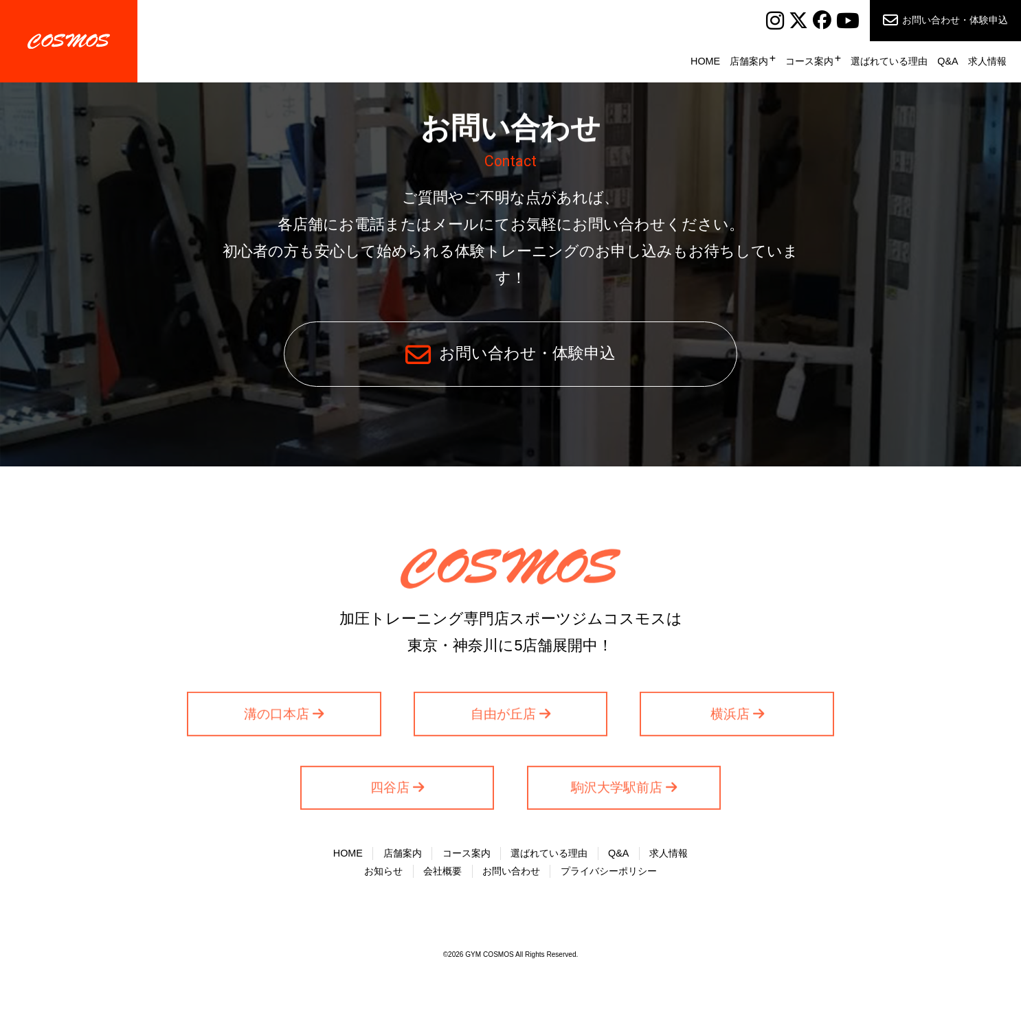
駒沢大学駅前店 (616, 790)
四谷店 (389, 790)
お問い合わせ (511, 871)
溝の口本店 (276, 717)
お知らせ (383, 871)
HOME (705, 61)
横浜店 (730, 717)
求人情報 (987, 61)
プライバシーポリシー (609, 871)
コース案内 (809, 61)
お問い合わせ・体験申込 (955, 19)
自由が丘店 (503, 717)
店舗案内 (749, 61)
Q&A (947, 61)
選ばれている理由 (889, 61)
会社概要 (442, 871)
